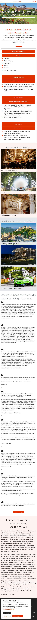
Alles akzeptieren (18, 616)
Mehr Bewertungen (18, 512)
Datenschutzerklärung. (9, 609)
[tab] (13, 20)
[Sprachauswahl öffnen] (33, 1)
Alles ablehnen (7, 616)
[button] (1, 1)
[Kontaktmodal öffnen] (36, 1)
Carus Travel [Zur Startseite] (17, 1)
